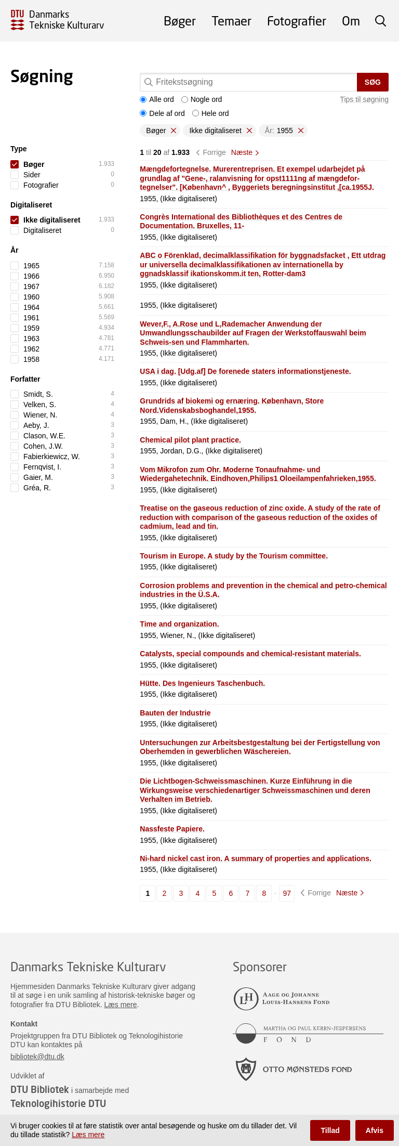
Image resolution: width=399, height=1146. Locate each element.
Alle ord (157, 99)
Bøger (180, 20)
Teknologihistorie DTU (58, 1103)
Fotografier (296, 20)
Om (351, 20)
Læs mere (120, 1004)
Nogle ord (201, 99)
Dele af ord (162, 113)
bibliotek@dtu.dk (37, 1056)
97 (287, 893)
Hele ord (210, 113)
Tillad (330, 1130)
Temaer (231, 20)
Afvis (374, 1130)
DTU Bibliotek (39, 1089)
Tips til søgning (364, 99)
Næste (241, 152)
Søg (373, 82)
